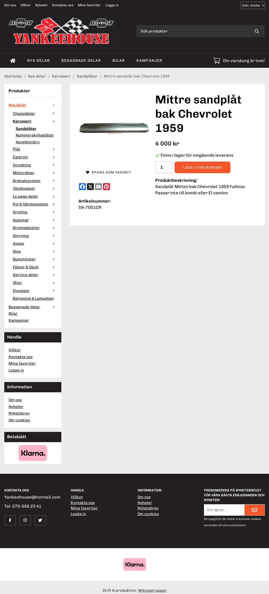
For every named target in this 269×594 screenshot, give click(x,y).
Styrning (35, 235)
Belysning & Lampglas (35, 298)
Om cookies (19, 420)
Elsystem (35, 290)
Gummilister (35, 259)
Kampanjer (149, 60)
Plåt (35, 149)
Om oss (10, 5)
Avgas (35, 243)
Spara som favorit (108, 172)
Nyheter (41, 5)
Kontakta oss (63, 5)
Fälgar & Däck (35, 267)
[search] (257, 31)
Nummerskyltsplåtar (35, 135)
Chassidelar (35, 113)
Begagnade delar (81, 60)
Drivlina (35, 212)
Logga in (112, 5)
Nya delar (38, 60)
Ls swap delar (35, 196)
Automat (35, 220)
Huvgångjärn (28, 142)
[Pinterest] (106, 186)
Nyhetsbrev (19, 413)
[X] (90, 186)
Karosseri (35, 121)
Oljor (35, 282)
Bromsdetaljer (35, 227)
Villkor (26, 5)
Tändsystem (35, 188)
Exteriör (35, 157)
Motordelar (35, 172)
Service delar (35, 274)
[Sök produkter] (192, 31)
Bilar (118, 60)
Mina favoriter (89, 5)
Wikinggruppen (152, 590)
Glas (35, 251)
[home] (12, 61)
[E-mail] (98, 186)
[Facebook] (82, 186)
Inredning (35, 165)
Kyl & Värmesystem (35, 204)
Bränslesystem (35, 180)
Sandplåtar (26, 128)
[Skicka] (254, 510)
